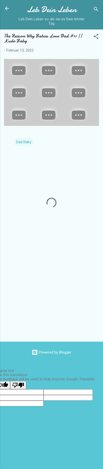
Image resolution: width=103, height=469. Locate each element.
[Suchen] (96, 10)
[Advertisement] (51, 299)
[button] (96, 37)
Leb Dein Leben (51, 9)
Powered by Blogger (51, 352)
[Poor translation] (18, 385)
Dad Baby (23, 142)
